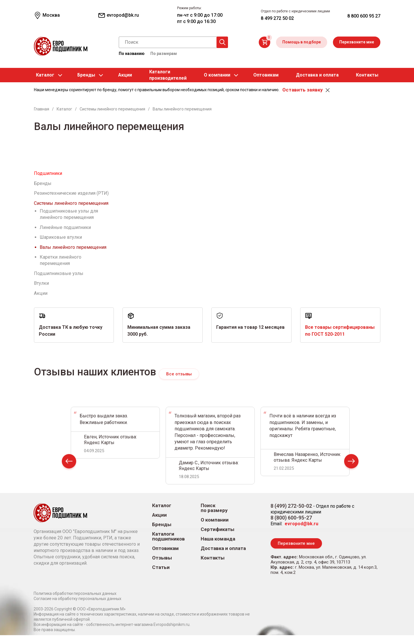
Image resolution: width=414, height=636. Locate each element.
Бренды (86, 75)
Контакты (367, 75)
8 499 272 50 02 (277, 18)
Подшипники (48, 173)
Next (351, 462)
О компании (217, 75)
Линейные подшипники (65, 227)
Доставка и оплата (317, 75)
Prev (69, 462)
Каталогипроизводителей (168, 75)
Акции (125, 75)
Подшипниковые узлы (58, 273)
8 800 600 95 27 (363, 16)
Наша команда (218, 539)
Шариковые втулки (61, 237)
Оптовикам (266, 75)
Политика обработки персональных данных (75, 594)
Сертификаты (217, 529)
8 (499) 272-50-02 (291, 506)
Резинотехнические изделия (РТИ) (71, 193)
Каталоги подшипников (168, 537)
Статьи (161, 567)
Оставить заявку (302, 90)
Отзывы (162, 558)
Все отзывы (179, 374)
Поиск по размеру (214, 508)
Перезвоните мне (356, 42)
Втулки (41, 283)
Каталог (45, 75)
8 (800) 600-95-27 (291, 518)
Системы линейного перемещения (71, 203)
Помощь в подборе (301, 42)
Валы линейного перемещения (73, 247)
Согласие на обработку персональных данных (77, 599)
